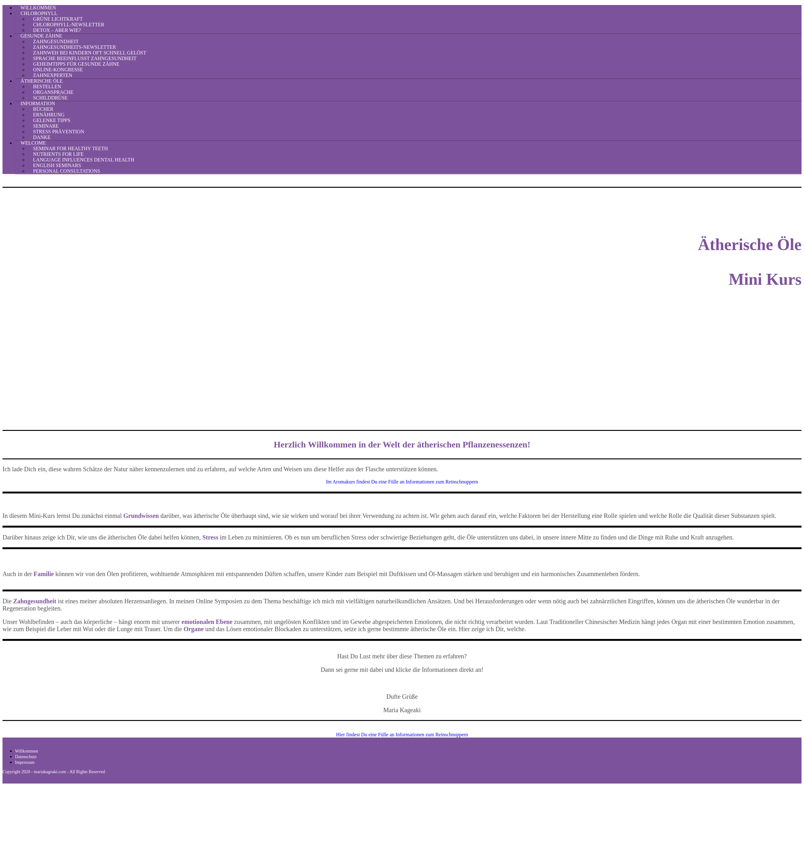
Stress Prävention (58, 131)
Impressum (24, 762)
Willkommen (26, 751)
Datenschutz (26, 756)
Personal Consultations (66, 171)
